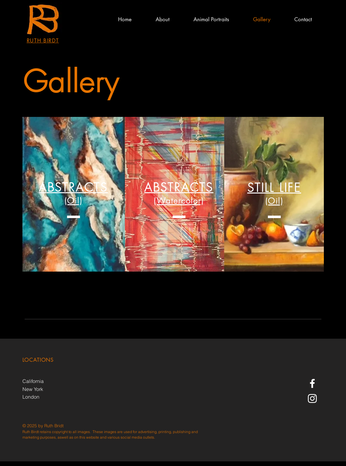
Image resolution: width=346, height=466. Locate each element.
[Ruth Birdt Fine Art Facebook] (312, 383)
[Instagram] (312, 398)
